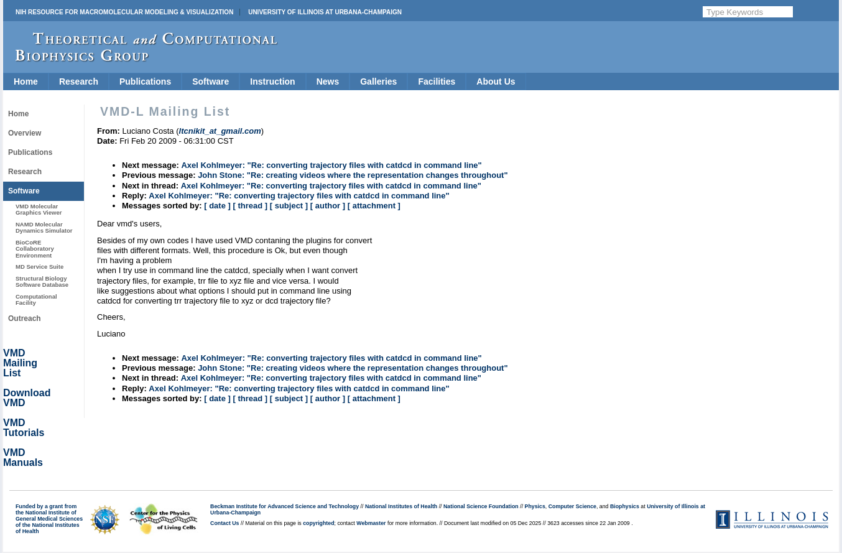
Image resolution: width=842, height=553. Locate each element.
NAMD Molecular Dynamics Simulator (44, 227)
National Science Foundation (481, 506)
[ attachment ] (374, 205)
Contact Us (224, 523)
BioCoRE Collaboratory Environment (35, 249)
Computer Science (572, 506)
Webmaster (371, 523)
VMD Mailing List (20, 363)
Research (78, 81)
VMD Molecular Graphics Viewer (39, 209)
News (328, 81)
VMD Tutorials (23, 427)
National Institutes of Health (401, 506)
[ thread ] (250, 205)
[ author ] (327, 205)
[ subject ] (289, 205)
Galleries (378, 81)
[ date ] (217, 205)
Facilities (436, 81)
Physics (535, 506)
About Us (495, 81)
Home (26, 81)
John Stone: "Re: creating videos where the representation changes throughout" (352, 175)
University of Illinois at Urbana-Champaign (325, 12)
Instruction (272, 81)
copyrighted (318, 523)
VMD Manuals (23, 457)
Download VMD (26, 398)
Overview (24, 133)
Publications (145, 81)
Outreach (24, 318)
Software (210, 81)
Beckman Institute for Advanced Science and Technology (284, 506)
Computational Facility (36, 299)
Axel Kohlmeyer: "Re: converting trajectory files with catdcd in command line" (331, 165)
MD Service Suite (39, 266)
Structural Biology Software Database (42, 281)
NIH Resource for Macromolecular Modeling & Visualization (124, 12)
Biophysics (624, 506)
